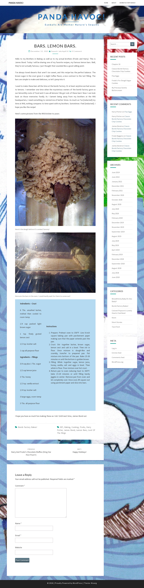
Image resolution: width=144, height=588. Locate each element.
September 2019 (118, 232)
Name (18, 523)
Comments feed (118, 357)
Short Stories (117, 322)
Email (18, 535)
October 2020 (117, 200)
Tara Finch (116, 327)
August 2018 (116, 268)
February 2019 (117, 254)
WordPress (77, 583)
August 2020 (116, 204)
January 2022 (117, 181)
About (114, 3)
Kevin (114, 317)
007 (61, 427)
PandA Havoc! (16, 2)
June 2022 (116, 177)
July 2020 (115, 209)
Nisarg (94, 583)
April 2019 (116, 250)
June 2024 (116, 172)
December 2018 (118, 259)
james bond (69, 430)
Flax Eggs (115, 76)
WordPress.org (117, 362)
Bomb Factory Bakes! (127, 3)
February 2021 (117, 190)
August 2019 (116, 236)
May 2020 (115, 213)
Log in (114, 348)
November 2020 (118, 195)
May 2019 (115, 245)
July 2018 (115, 273)
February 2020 (117, 218)
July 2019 (115, 241)
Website (18, 547)
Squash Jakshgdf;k (60, 51)
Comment (20, 485)
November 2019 (118, 227)
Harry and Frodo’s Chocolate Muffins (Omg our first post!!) (31, 452)
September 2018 (118, 263)
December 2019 (118, 222)
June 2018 (116, 277)
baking (67, 427)
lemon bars (81, 430)
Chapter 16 (116, 64)
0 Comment (77, 51)
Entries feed (116, 353)
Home (106, 3)
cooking (75, 427)
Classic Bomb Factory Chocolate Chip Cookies (121, 119)
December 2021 (118, 186)
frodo (82, 427)
